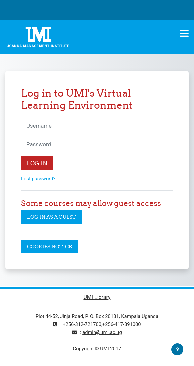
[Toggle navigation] (184, 33)
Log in (37, 163)
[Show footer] (177, 349)
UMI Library (96, 297)
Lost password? (38, 179)
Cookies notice (49, 246)
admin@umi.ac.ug (102, 332)
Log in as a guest (51, 217)
